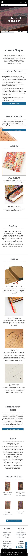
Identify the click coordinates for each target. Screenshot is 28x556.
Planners (7, 32)
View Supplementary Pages (12, 429)
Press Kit (21, 535)
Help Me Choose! (7, 532)
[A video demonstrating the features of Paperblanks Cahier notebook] (14, 40)
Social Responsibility (21, 532)
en (21, 2)
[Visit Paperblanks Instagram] (18, 547)
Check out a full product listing (14, 520)
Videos (7, 537)
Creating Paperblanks (21, 534)
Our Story (21, 531)
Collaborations (20, 537)
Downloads (7, 534)
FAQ (7, 531)
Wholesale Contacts (7, 548)
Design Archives (7, 535)
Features (20, 32)
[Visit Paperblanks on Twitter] (22, 547)
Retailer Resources (6, 543)
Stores (21, 545)
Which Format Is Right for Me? (14, 130)
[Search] (14, 5)
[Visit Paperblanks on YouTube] (20, 547)
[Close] (25, 551)
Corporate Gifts (7, 545)
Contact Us (21, 543)
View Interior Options (14, 103)
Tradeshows (7, 547)
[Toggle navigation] (25, 2)
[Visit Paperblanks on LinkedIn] (24, 547)
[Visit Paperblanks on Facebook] (16, 547)
